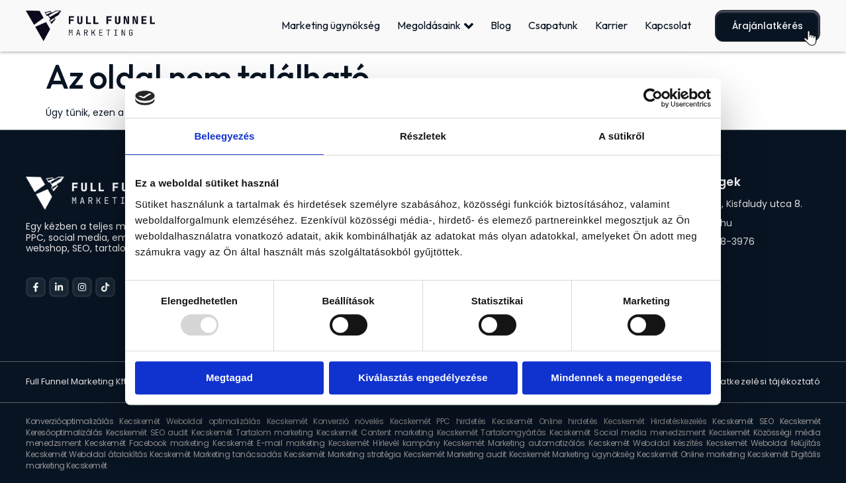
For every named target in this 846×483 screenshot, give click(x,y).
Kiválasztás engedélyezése (423, 377)
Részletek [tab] (423, 136)
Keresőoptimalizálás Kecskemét (86, 432)
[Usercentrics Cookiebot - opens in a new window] (653, 98)
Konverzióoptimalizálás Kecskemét (93, 421)
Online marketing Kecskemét (734, 454)
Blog (501, 25)
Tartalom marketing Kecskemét (296, 432)
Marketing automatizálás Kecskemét (559, 443)
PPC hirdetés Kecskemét (484, 421)
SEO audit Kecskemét (191, 432)
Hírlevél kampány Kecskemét (428, 443)
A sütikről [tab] (621, 136)
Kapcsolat (668, 25)
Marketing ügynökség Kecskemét (614, 454)
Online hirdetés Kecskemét (592, 421)
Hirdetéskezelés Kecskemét (702, 421)
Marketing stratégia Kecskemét (386, 454)
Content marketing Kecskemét (419, 432)
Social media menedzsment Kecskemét (671, 432)
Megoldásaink (435, 26)
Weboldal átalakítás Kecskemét (129, 454)
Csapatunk (553, 25)
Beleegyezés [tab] (224, 136)
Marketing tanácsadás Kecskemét (259, 454)
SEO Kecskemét (789, 421)
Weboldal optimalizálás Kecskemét (236, 421)
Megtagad (229, 377)
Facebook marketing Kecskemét (191, 443)
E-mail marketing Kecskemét (313, 443)
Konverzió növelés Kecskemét (371, 421)
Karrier (611, 25)
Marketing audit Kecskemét (498, 454)
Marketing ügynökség (330, 25)
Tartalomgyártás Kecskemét (535, 432)
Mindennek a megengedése (616, 377)
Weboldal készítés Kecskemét (690, 443)
